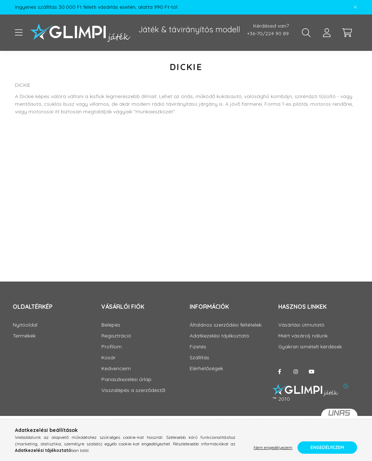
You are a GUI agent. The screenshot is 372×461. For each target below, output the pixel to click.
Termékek (24, 336)
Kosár (108, 358)
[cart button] (347, 32)
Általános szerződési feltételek (226, 325)
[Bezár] (355, 7)
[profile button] (326, 32)
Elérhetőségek (206, 368)
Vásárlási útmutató (301, 325)
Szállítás (199, 358)
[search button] (306, 32)
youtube (311, 371)
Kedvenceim (116, 368)
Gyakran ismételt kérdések (310, 347)
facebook (279, 371)
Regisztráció (116, 336)
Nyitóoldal (25, 325)
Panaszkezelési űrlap (126, 379)
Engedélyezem (327, 447)
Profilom (111, 347)
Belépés (110, 325)
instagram (295, 371)
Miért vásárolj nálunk (303, 336)
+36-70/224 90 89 (268, 33)
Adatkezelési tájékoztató (219, 336)
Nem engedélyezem (273, 447)
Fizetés (198, 347)
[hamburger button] (18, 32)
